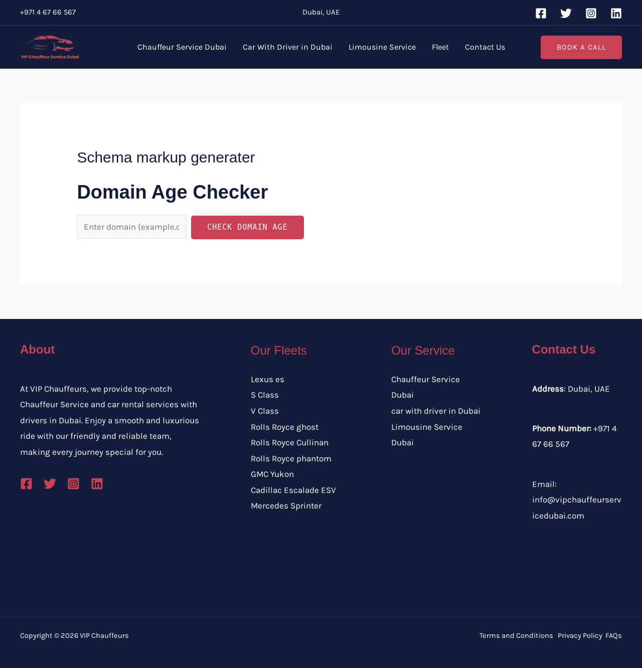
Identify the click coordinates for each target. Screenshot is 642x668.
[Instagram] (591, 13)
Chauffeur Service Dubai (182, 47)
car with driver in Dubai (435, 411)
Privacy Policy (580, 635)
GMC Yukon (272, 474)
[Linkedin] (616, 13)
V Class (265, 411)
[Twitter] (566, 13)
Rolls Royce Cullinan (290, 442)
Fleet (440, 47)
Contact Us (485, 47)
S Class (265, 395)
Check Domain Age (247, 227)
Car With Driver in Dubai (288, 47)
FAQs (613, 635)
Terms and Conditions (516, 635)
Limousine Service (382, 47)
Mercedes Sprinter (286, 505)
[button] (581, 47)
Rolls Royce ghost (284, 427)
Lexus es (267, 379)
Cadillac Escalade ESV (293, 490)
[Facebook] (541, 13)
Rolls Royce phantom (291, 458)
